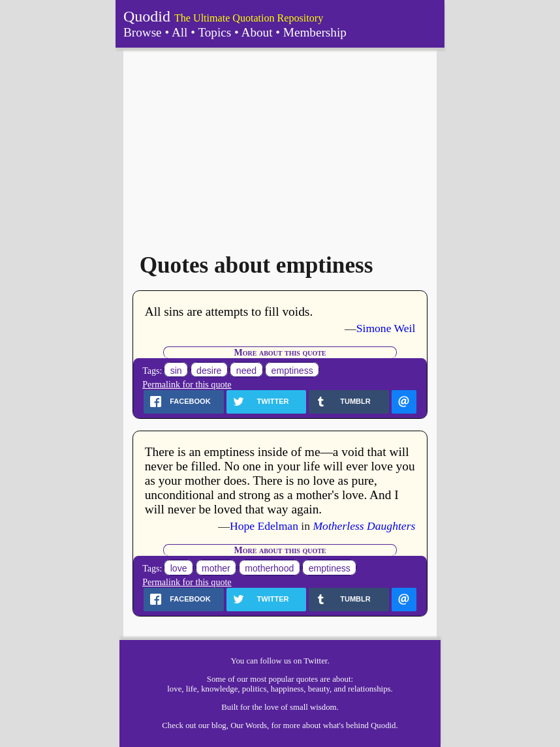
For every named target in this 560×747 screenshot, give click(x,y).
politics (254, 689)
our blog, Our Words (232, 725)
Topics (214, 32)
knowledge (219, 689)
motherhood (269, 568)
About (257, 32)
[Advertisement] (280, 145)
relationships (369, 689)
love (178, 568)
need (246, 370)
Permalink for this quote (186, 384)
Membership (315, 32)
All (180, 32)
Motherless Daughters (364, 525)
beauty (319, 689)
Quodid (146, 16)
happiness (287, 689)
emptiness (292, 370)
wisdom (323, 707)
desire (208, 370)
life (191, 689)
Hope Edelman (264, 525)
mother (216, 568)
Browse (142, 32)
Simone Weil (386, 328)
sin (176, 370)
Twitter (315, 660)
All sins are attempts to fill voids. (229, 311)
